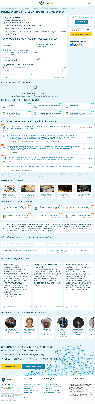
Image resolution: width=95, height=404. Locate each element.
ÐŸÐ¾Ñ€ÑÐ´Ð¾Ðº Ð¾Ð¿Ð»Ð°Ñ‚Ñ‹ (52, 386)
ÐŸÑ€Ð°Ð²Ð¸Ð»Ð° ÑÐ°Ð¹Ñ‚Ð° (51, 381)
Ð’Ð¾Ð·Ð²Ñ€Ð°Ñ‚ (48, 388)
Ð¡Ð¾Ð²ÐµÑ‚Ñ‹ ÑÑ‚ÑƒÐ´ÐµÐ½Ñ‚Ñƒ (32, 384)
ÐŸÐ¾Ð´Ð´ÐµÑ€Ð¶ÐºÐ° (49, 394)
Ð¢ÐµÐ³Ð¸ (26, 397)
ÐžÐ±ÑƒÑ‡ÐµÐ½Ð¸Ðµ (11, 366)
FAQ (25, 395)
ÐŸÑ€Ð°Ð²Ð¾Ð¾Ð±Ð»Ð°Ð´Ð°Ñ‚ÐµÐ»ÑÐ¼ (54, 392)
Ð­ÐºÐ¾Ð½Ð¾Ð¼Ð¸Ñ (29, 386)
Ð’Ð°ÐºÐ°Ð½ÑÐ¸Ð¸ (48, 395)
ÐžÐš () (88, 399)
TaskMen (5, 77)
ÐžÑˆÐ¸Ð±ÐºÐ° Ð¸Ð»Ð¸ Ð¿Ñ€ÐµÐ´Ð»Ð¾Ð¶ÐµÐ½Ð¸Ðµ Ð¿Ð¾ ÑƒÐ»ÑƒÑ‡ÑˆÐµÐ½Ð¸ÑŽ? (20, 74)
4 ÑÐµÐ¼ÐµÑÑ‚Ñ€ (21, 52)
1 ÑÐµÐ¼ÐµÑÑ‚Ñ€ (9, 51)
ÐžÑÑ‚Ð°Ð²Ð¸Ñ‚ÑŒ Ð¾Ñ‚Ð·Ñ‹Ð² (81, 34)
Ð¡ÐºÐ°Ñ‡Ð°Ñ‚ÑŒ (81, 21)
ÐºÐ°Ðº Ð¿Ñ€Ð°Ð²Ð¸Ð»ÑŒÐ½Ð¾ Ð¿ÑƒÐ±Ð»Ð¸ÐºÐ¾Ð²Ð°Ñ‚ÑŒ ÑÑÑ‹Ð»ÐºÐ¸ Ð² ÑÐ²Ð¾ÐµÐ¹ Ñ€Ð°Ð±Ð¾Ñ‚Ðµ (38, 176)
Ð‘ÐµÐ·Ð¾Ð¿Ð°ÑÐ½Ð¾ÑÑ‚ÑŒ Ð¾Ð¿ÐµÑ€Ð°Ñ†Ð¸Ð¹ (56, 390)
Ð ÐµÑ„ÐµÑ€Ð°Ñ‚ (8, 45)
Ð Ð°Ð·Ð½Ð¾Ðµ (28, 392)
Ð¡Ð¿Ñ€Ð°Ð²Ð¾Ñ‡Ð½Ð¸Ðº (30, 394)
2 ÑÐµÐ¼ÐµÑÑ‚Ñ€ (22, 51)
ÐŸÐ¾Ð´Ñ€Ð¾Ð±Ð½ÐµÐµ (33, 366)
